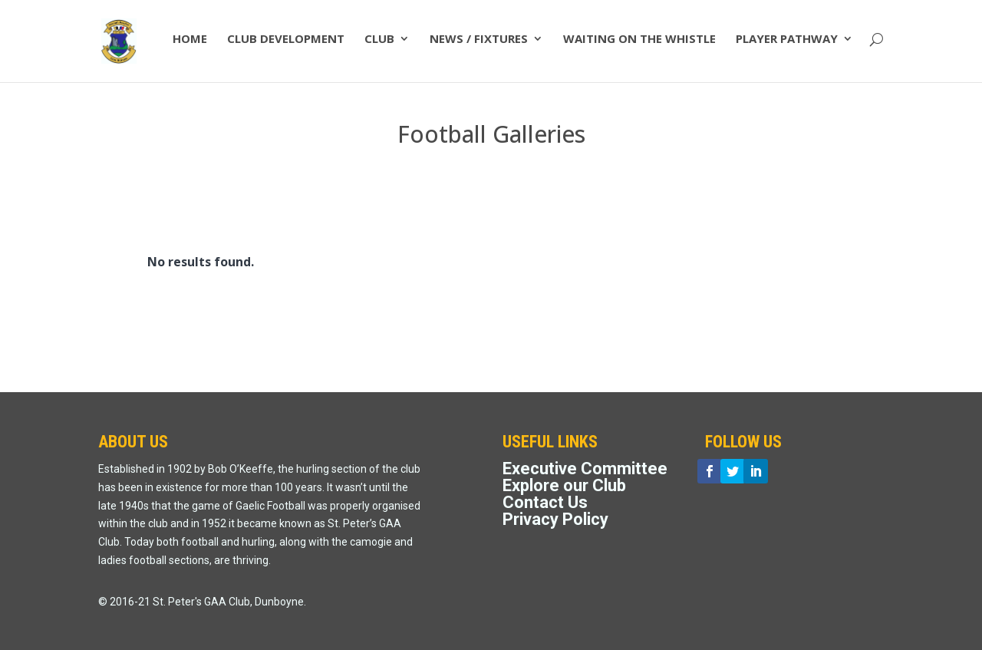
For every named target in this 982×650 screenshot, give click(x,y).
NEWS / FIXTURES (479, 44)
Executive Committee (585, 468)
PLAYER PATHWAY (787, 44)
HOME (190, 44)
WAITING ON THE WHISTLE (639, 44)
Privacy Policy (555, 519)
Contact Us (545, 502)
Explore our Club (564, 485)
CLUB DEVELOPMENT (285, 44)
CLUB (379, 44)
